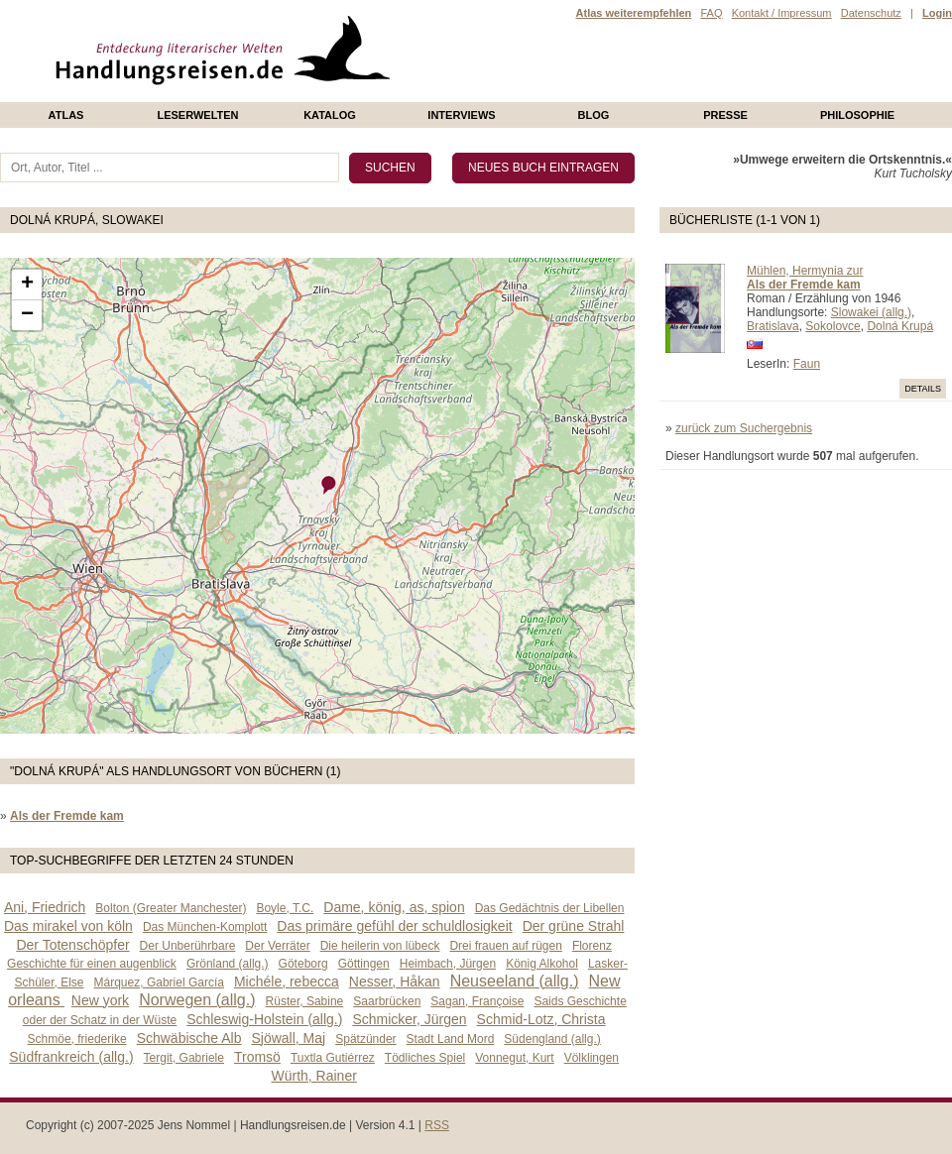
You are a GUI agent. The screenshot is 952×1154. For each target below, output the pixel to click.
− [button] (27, 315)
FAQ (711, 13)
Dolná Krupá (900, 326)
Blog (594, 115)
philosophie (857, 115)
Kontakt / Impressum (782, 13)
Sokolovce (832, 326)
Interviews (461, 115)
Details (922, 389)
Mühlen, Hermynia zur (805, 271)
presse (725, 115)
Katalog (329, 115)
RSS (436, 1125)
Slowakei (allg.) (871, 312)
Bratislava (773, 326)
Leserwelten (197, 115)
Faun (806, 364)
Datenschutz (871, 13)
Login (937, 13)
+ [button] (27, 284)
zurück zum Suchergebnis (743, 428)
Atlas (66, 115)
